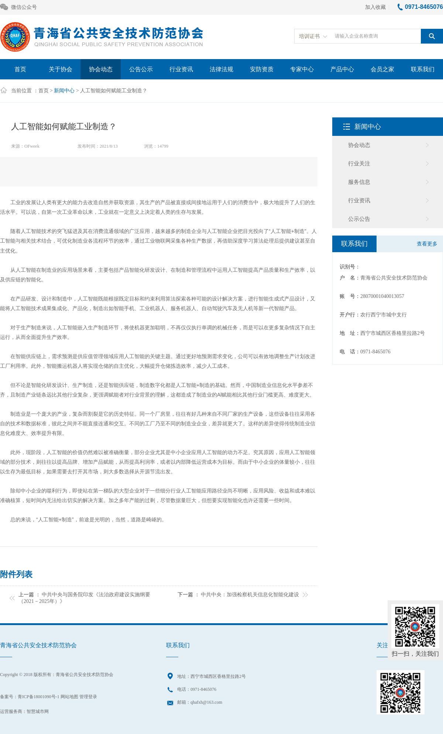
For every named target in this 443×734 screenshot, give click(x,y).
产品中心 (342, 69)
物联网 (163, 241)
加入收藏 (375, 7)
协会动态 (101, 69)
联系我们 (423, 69)
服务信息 (359, 182)
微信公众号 (18, 7)
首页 (20, 69)
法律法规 (221, 69)
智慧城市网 (38, 711)
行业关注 (359, 164)
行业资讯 (181, 69)
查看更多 (427, 244)
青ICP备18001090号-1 (38, 696)
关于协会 (60, 69)
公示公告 (359, 219)
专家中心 (302, 69)
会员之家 (382, 69)
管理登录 (88, 696)
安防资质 (262, 69)
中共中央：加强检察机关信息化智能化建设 (250, 594)
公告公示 (141, 69)
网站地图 (69, 696)
